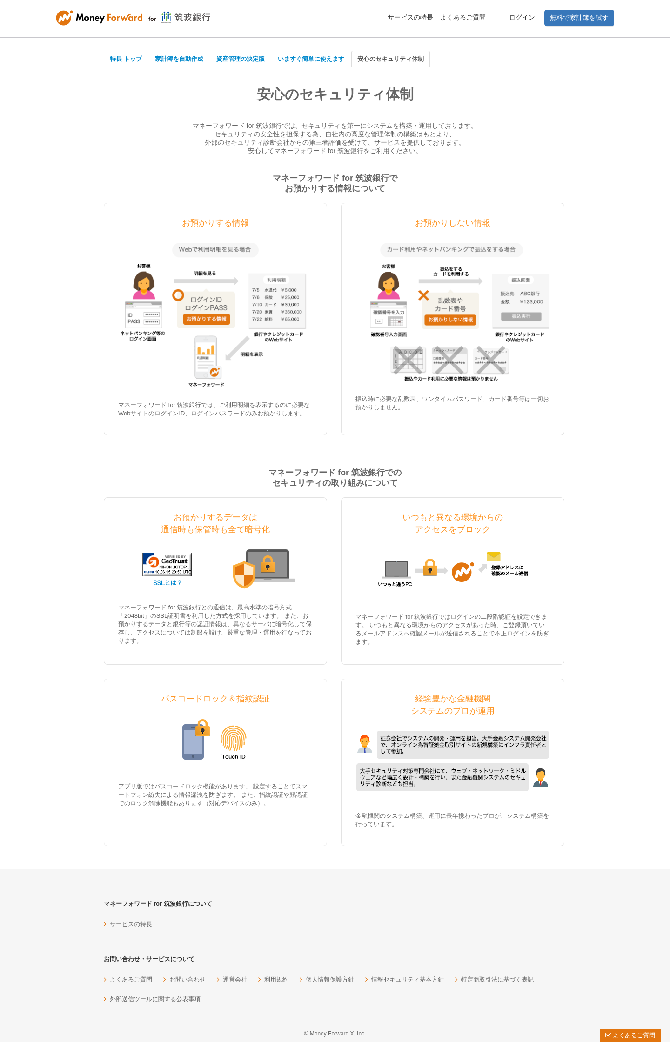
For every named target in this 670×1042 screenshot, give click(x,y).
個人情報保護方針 (330, 979)
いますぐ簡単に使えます (311, 58)
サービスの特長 (410, 17)
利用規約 (276, 979)
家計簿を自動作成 (179, 58)
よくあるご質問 (463, 17)
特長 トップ (126, 58)
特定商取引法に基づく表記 (497, 979)
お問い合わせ (187, 979)
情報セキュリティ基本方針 (407, 979)
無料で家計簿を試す (579, 17)
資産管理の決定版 (240, 58)
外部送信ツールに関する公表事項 (155, 998)
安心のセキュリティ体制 (390, 58)
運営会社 (235, 979)
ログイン (522, 17)
